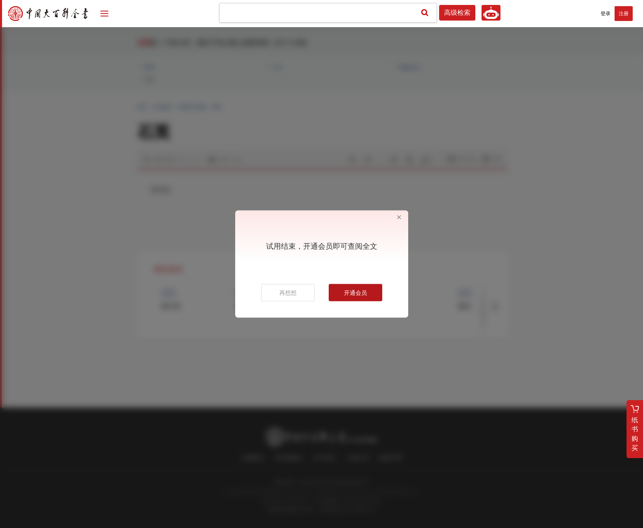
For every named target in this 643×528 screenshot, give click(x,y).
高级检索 (457, 12)
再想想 (288, 292)
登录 (605, 13)
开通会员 (355, 292)
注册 (624, 13)
